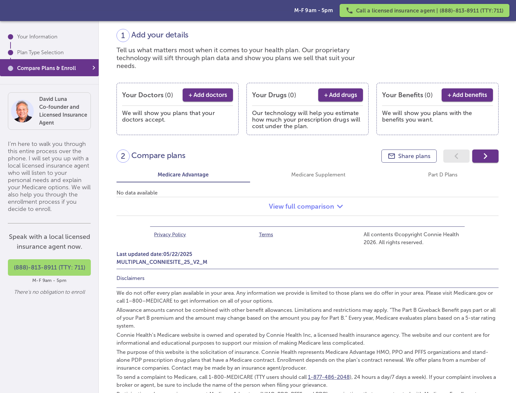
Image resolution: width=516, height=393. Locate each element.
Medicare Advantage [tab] (183, 175)
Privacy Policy (170, 235)
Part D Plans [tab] (442, 175)
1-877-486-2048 (329, 377)
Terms (266, 235)
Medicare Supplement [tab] (318, 175)
